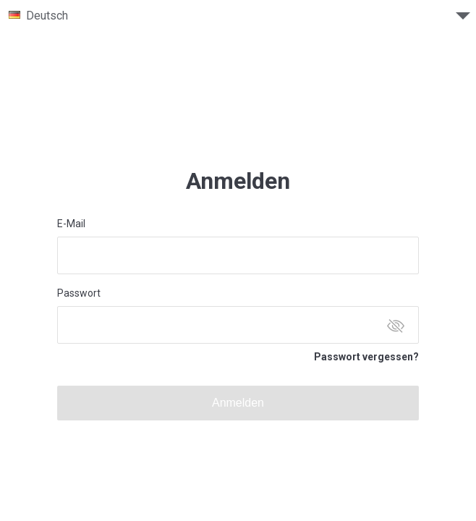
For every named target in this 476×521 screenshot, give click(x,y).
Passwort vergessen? (366, 357)
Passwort (79, 293)
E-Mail (71, 223)
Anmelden (238, 403)
